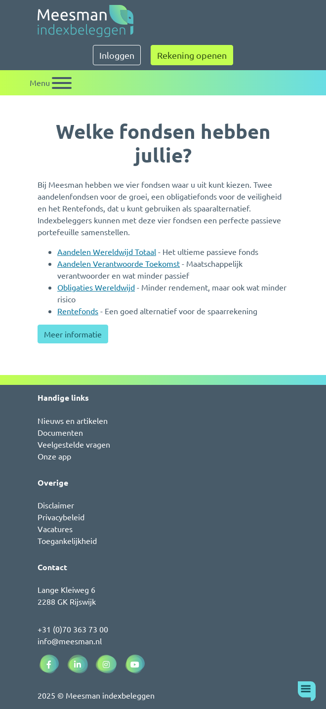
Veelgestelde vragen (74, 444)
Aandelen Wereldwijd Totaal (106, 251)
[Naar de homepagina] (85, 21)
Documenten (60, 432)
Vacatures (55, 529)
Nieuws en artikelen (73, 420)
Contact (52, 567)
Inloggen (116, 55)
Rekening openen (192, 55)
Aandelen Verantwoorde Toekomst (118, 263)
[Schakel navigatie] (51, 82)
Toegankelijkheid (67, 540)
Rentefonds (77, 311)
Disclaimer (56, 505)
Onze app (54, 456)
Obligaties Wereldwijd (96, 287)
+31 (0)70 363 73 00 (73, 629)
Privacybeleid (61, 517)
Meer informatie (73, 334)
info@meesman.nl (70, 641)
